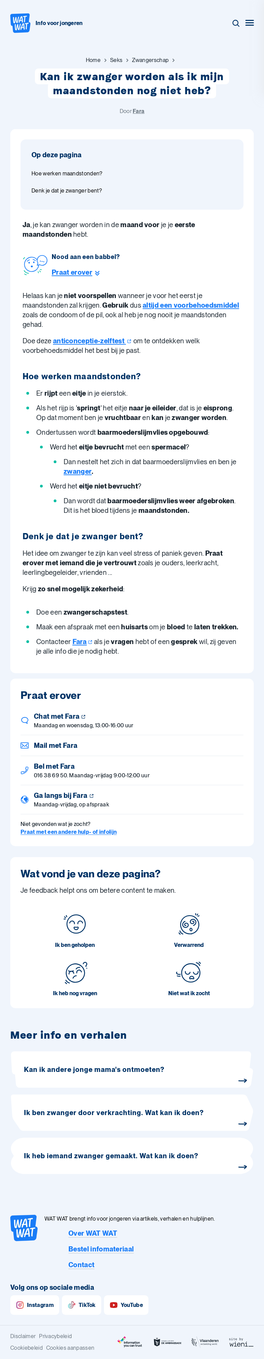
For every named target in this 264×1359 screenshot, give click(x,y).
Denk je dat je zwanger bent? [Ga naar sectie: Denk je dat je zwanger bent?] (66, 190)
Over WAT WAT (92, 1233)
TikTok (81, 1305)
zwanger (78, 471)
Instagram (35, 1305)
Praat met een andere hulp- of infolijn (69, 832)
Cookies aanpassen (70, 1348)
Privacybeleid (55, 1336)
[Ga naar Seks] (116, 60)
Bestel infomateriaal (101, 1249)
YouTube (126, 1305)
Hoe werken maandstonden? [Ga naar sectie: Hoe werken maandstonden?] (67, 173)
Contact (81, 1265)
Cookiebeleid (26, 1348)
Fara (138, 111)
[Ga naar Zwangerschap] (150, 60)
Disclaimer (23, 1336)
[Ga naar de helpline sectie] (86, 272)
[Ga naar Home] (93, 60)
